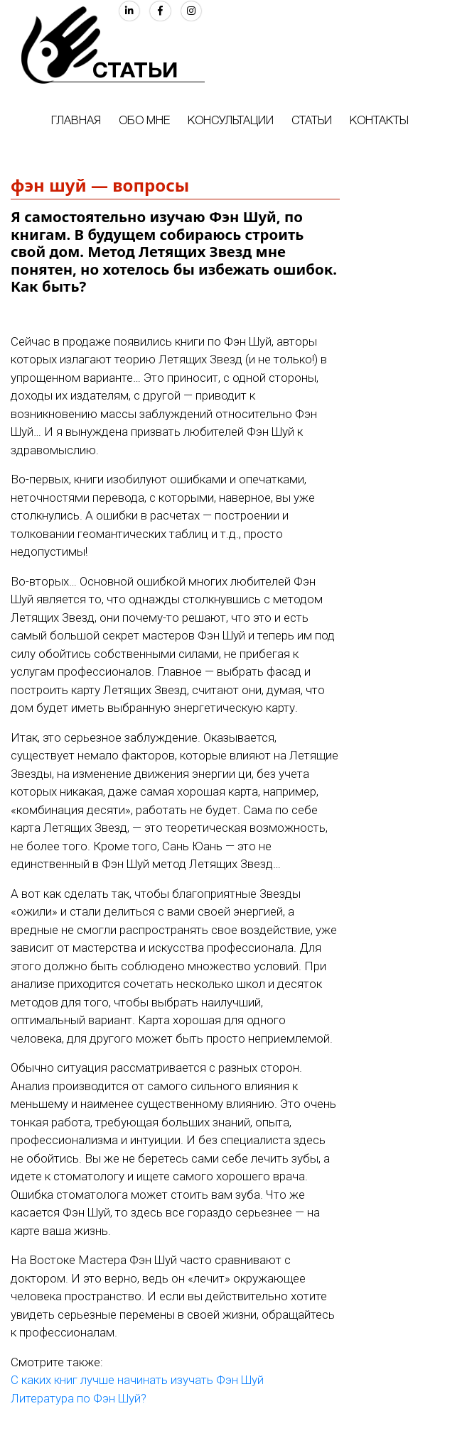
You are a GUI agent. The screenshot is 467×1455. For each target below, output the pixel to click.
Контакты (379, 121)
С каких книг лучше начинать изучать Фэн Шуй (137, 1380)
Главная (76, 121)
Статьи (311, 121)
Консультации (231, 121)
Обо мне (144, 121)
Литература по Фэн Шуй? (78, 1398)
